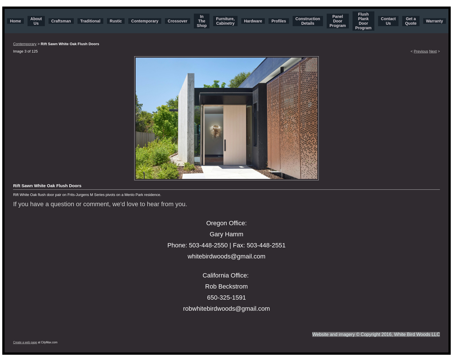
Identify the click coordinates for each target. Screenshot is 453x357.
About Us (36, 21)
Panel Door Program (338, 21)
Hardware (253, 21)
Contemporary (144, 21)
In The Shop (202, 21)
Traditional (90, 21)
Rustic (116, 21)
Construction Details (307, 21)
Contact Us (388, 21)
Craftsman (61, 21)
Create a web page (25, 342)
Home (15, 21)
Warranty (434, 21)
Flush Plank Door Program (363, 21)
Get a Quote (410, 21)
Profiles (278, 21)
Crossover (177, 21)
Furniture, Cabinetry (225, 21)
